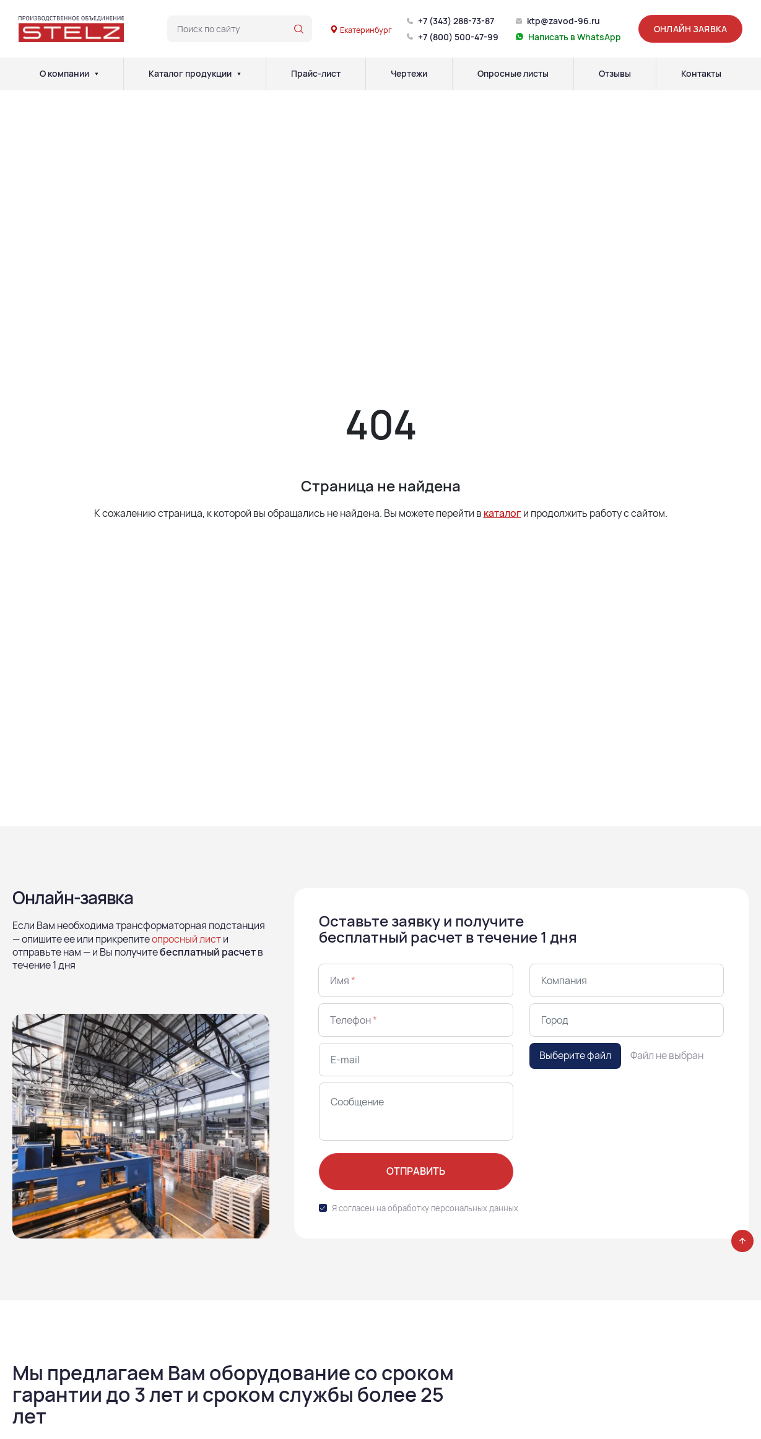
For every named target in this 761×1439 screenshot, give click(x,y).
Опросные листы (513, 73)
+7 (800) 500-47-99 (458, 37)
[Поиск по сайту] (298, 29)
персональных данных (474, 1208)
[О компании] (96, 74)
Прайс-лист (316, 73)
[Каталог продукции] (239, 74)
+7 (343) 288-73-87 (456, 21)
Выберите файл (575, 1055)
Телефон (353, 1020)
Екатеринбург (361, 29)
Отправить (415, 1171)
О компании (64, 73)
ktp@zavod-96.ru (563, 21)
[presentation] (623, 1106)
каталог (502, 513)
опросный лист (186, 939)
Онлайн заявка (690, 29)
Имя (342, 980)
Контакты (701, 73)
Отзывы (615, 73)
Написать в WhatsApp (574, 37)
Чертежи (409, 73)
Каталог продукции (190, 73)
